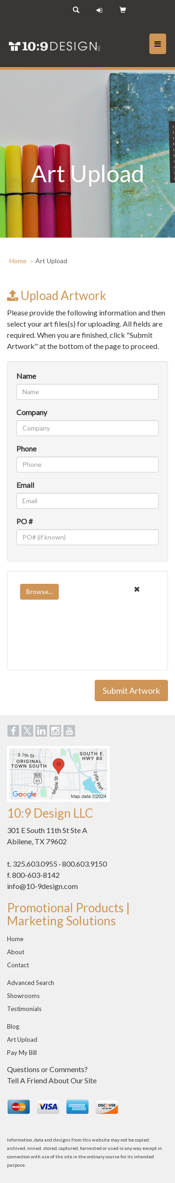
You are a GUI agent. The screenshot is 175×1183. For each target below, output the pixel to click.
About (15, 952)
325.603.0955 (35, 863)
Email (25, 484)
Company (31, 412)
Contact (18, 965)
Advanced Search (30, 982)
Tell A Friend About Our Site (52, 1080)
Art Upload (22, 1039)
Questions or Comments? (47, 1069)
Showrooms (23, 995)
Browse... (39, 591)
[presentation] (87, 643)
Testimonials (24, 1008)
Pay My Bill (22, 1052)
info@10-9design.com (42, 886)
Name (26, 375)
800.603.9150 (84, 863)
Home (18, 261)
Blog (13, 1026)
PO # (24, 521)
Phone (26, 448)
